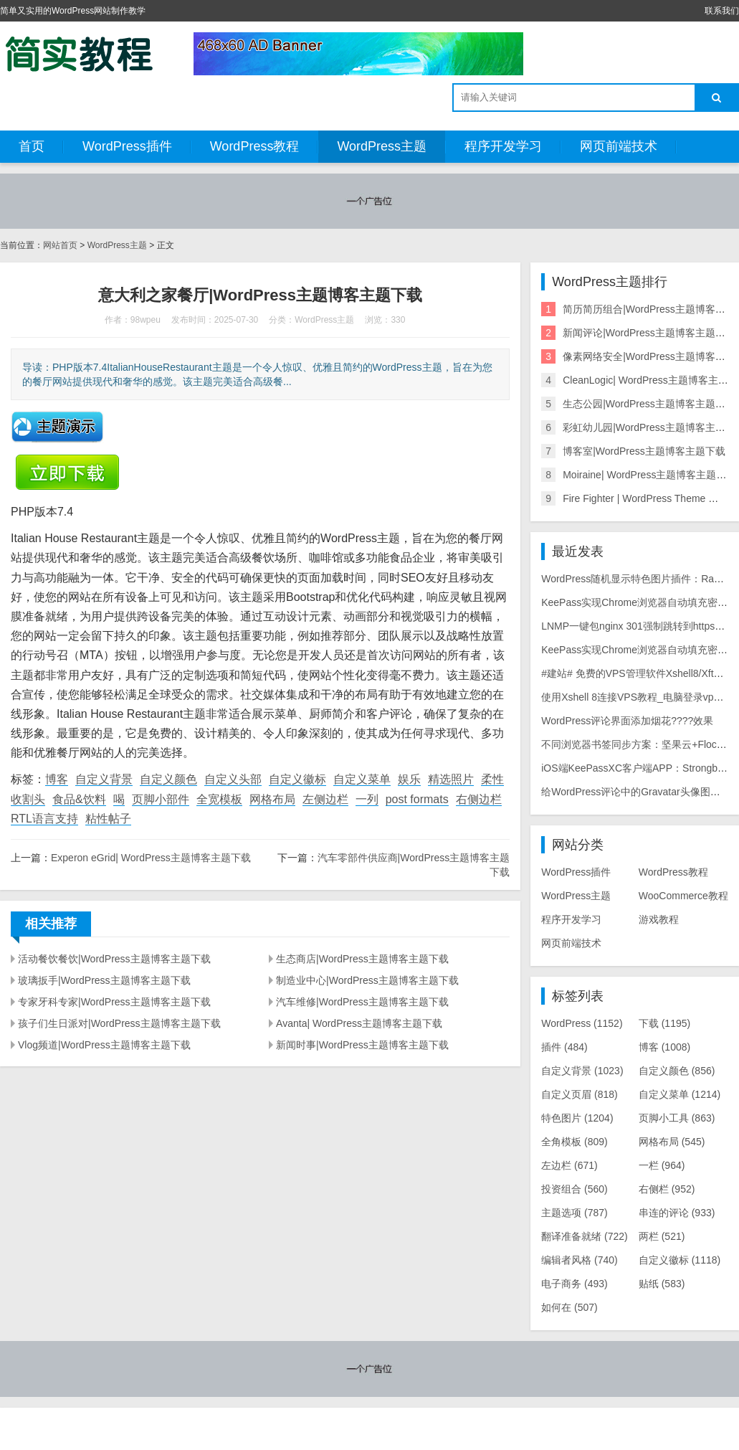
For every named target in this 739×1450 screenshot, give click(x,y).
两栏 (662, 1236)
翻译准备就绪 (584, 1236)
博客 (56, 779)
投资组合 (574, 1189)
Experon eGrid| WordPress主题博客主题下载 (151, 857)
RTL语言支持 (44, 818)
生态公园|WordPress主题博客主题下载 (649, 403)
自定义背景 (104, 779)
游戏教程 (659, 919)
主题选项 (574, 1212)
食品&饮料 (79, 799)
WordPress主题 (381, 146)
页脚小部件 (160, 799)
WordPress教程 (255, 146)
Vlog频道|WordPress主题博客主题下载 (104, 1045)
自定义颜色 (168, 779)
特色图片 (577, 1118)
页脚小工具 (677, 1118)
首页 (31, 146)
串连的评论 (677, 1212)
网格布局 (272, 799)
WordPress (581, 1023)
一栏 (662, 1165)
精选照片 (451, 779)
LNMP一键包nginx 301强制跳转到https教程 (638, 626)
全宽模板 (219, 799)
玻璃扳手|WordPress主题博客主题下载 (104, 980)
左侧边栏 (325, 799)
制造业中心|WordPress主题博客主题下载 (367, 980)
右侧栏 (667, 1189)
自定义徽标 (297, 779)
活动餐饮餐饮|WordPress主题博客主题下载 (114, 959)
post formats (417, 799)
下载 (664, 1023)
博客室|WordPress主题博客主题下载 (644, 451)
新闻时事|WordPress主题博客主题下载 (362, 1045)
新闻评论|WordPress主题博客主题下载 (649, 332)
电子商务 (574, 1283)
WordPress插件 (127, 146)
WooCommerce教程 (683, 895)
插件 (564, 1047)
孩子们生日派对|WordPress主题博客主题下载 (119, 1023)
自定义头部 (233, 779)
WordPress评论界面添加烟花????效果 (627, 720)
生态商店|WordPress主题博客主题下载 (362, 959)
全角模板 (574, 1141)
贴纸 (662, 1283)
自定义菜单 (362, 779)
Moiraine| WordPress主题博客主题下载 (649, 474)
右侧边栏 (479, 799)
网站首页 (60, 245)
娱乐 (409, 779)
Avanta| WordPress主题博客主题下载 (359, 1023)
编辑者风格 (579, 1260)
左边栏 (569, 1165)
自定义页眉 (579, 1094)
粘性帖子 (108, 818)
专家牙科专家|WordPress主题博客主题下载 (114, 1002)
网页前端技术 (618, 146)
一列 (367, 799)
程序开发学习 (503, 146)
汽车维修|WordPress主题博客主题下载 (362, 1002)
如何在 (569, 1307)
